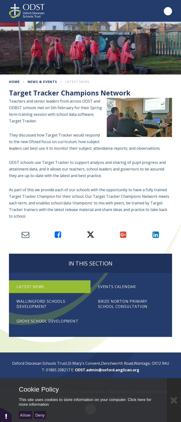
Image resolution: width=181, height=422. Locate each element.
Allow (25, 415)
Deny (40, 415)
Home (14, 81)
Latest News (77, 81)
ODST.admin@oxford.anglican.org (107, 369)
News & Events (42, 81)
